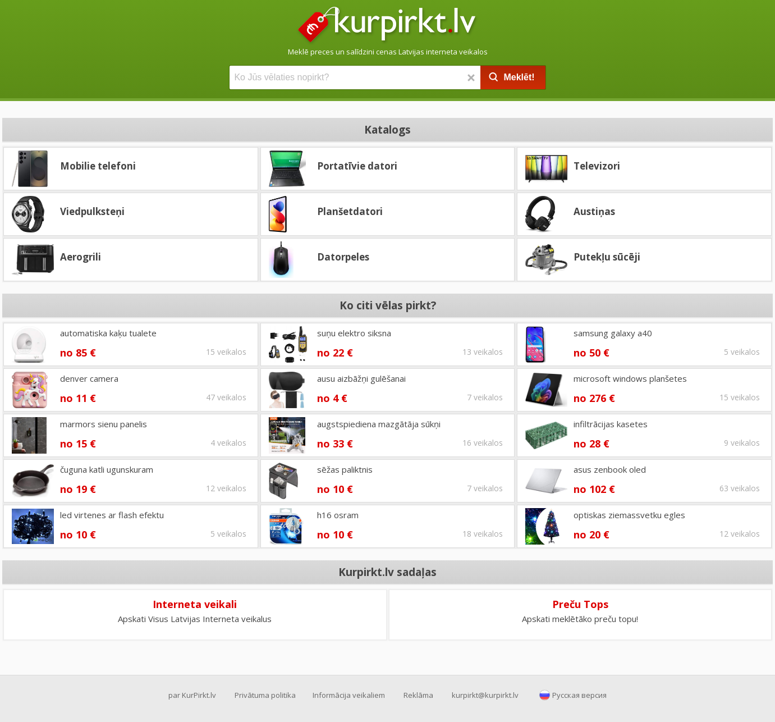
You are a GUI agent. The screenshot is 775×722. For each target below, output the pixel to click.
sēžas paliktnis (345, 469)
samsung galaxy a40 (613, 333)
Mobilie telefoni (98, 165)
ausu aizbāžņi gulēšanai (361, 378)
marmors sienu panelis (103, 423)
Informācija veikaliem (349, 695)
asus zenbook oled (610, 469)
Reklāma (418, 695)
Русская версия (579, 695)
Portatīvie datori (357, 165)
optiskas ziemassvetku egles (629, 514)
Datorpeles (343, 256)
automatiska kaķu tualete (108, 333)
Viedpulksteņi (92, 211)
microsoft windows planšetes (630, 378)
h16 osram (338, 514)
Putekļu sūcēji (607, 256)
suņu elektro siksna (354, 333)
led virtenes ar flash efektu (112, 514)
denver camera (89, 378)
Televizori (597, 165)
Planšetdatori (350, 211)
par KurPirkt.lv (192, 695)
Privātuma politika (265, 695)
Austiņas (594, 211)
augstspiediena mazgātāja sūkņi (379, 423)
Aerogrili (80, 256)
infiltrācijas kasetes (611, 423)
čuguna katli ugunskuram (106, 469)
